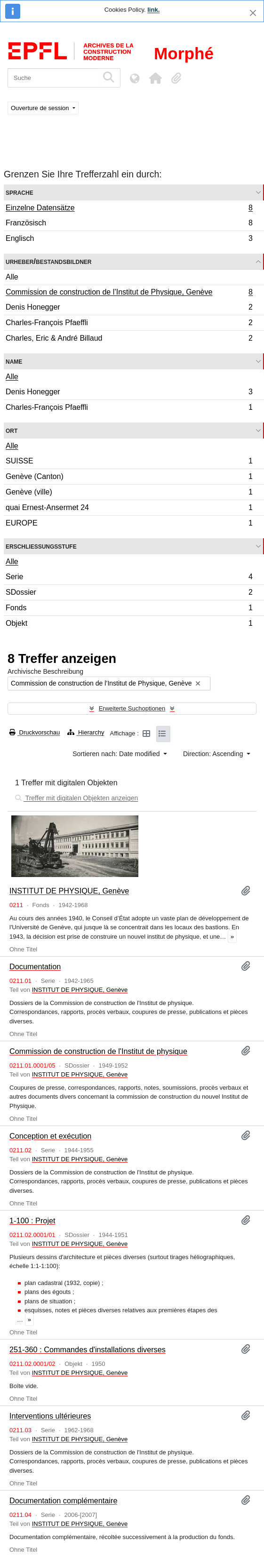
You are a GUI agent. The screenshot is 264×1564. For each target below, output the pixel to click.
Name (14, 361)
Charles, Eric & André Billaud (129, 339)
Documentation (35, 966)
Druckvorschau (34, 732)
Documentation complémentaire (63, 1500)
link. (153, 9)
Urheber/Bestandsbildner (49, 261)
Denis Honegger (129, 308)
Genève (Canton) (129, 478)
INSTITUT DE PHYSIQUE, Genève (69, 890)
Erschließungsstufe (41, 546)
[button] (155, 78)
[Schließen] (253, 12)
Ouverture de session (41, 108)
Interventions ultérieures (50, 1416)
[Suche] (53, 78)
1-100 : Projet (32, 1220)
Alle (12, 277)
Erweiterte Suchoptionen (132, 708)
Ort (11, 430)
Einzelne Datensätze (129, 208)
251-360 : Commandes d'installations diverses (87, 1349)
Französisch (129, 224)
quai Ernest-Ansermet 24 (129, 509)
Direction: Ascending (214, 754)
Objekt (129, 624)
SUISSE (129, 462)
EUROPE (129, 524)
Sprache (19, 192)
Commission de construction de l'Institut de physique (98, 1051)
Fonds (129, 609)
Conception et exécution (50, 1136)
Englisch (129, 239)
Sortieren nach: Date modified (116, 754)
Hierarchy (85, 732)
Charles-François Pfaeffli (129, 324)
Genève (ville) (129, 493)
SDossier (129, 593)
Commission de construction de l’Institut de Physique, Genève (129, 293)
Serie (129, 578)
